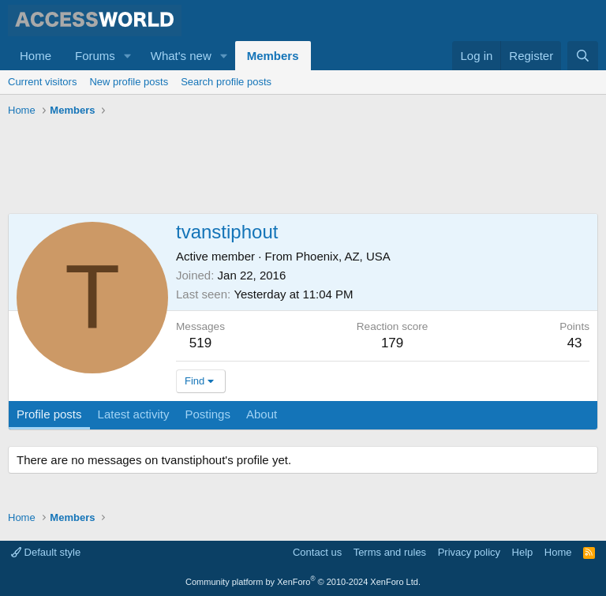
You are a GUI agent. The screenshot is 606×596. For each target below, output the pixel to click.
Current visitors (42, 82)
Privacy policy (469, 552)
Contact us (317, 552)
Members (273, 55)
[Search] (582, 55)
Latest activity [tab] (134, 414)
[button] (128, 55)
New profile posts (128, 82)
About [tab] (261, 414)
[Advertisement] (295, 165)
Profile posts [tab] (49, 414)
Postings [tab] (207, 414)
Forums (95, 55)
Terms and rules (390, 552)
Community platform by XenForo (303, 582)
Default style (45, 552)
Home (35, 55)
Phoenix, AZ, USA (343, 256)
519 (200, 342)
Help (522, 552)
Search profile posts (226, 82)
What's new (181, 55)
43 (574, 342)
